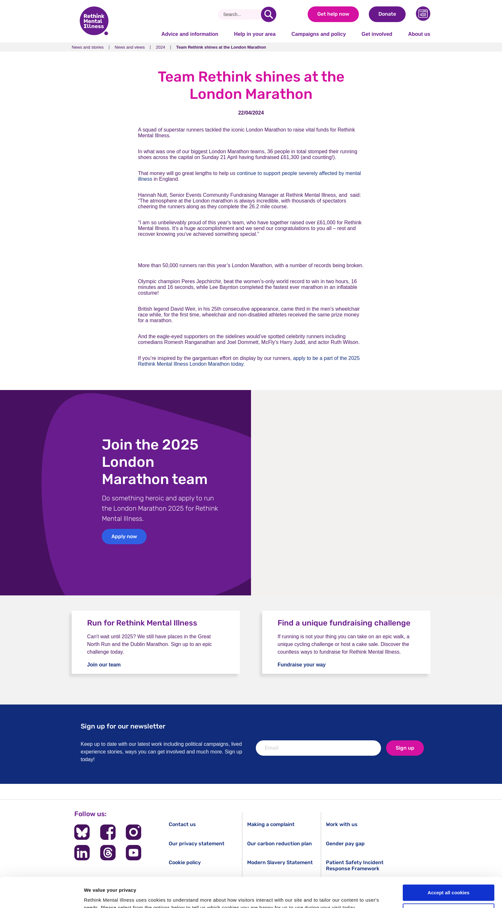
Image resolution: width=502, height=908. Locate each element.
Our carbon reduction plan (279, 843)
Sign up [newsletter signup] (405, 748)
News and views (130, 47)
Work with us (342, 824)
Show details (99, 895)
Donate (387, 14)
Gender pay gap (345, 843)
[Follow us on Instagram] (133, 832)
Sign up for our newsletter (123, 726)
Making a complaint (271, 824)
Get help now (333, 14)
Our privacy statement (196, 843)
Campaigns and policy (318, 34)
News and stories (88, 47)
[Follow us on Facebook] (108, 832)
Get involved (376, 34)
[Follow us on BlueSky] (82, 832)
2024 (160, 47)
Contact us (182, 824)
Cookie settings (449, 881)
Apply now (124, 536)
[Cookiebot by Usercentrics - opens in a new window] (41, 895)
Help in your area (255, 34)
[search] (268, 14)
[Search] (242, 14)
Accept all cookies (449, 862)
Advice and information (189, 34)
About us (419, 34)
